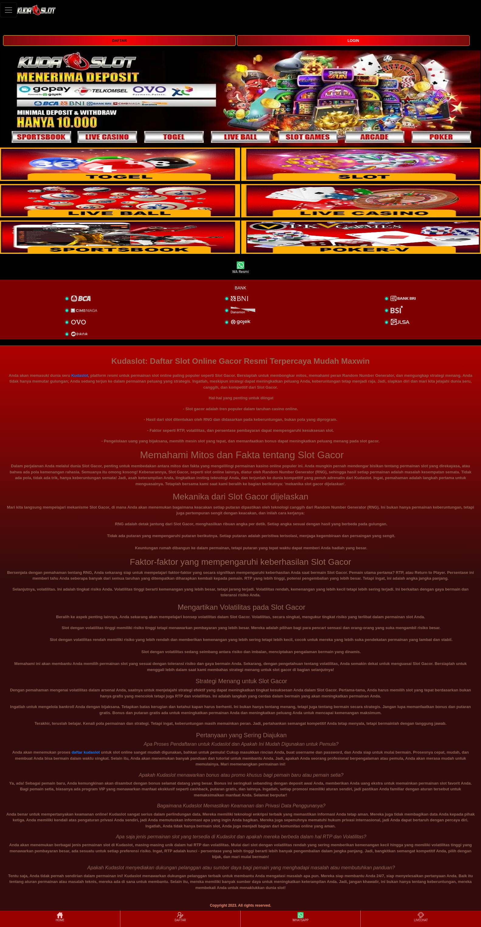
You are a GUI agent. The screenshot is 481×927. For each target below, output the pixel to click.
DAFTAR (119, 41)
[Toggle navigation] (8, 9)
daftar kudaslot (85, 752)
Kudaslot (79, 375)
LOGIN (353, 41)
